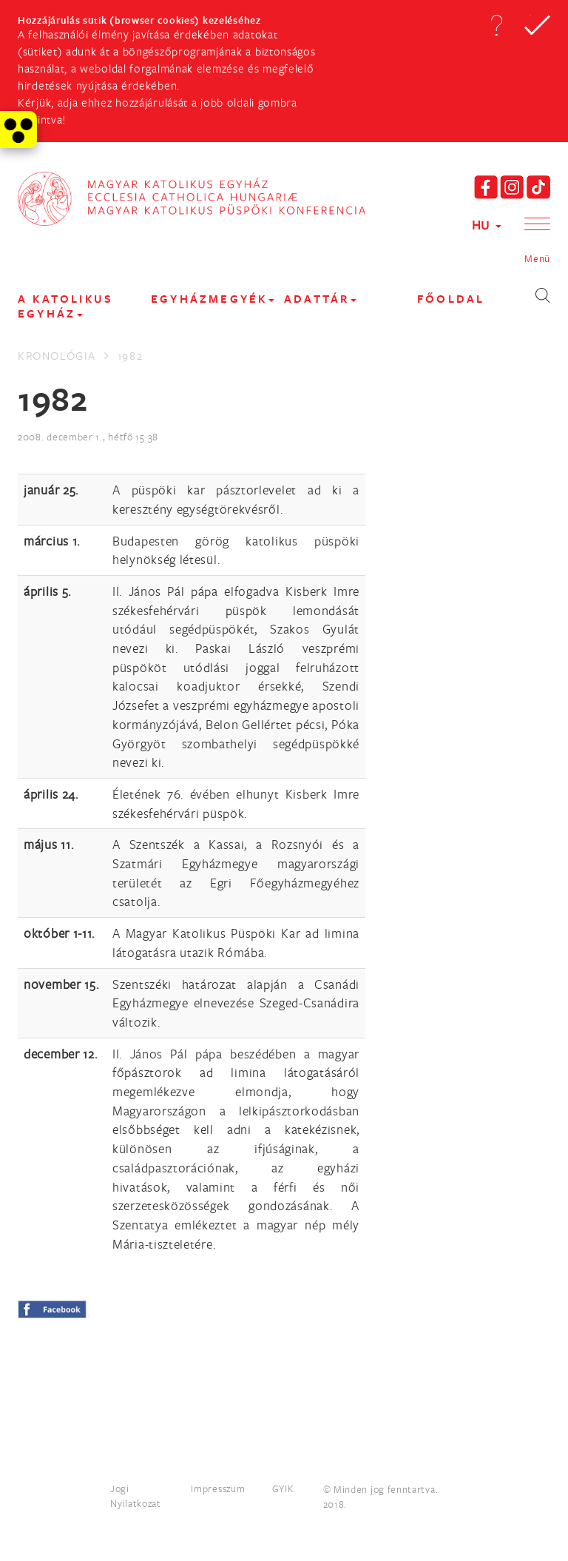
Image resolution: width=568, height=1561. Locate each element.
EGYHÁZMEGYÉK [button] (212, 298)
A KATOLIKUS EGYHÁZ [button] (65, 306)
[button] (496, 25)
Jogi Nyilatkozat (135, 1496)
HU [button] (486, 224)
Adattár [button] (320, 298)
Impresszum (218, 1488)
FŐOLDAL (450, 298)
